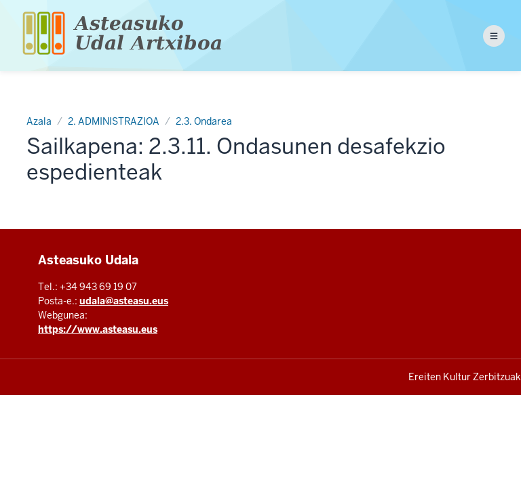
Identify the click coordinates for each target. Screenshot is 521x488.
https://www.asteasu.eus (97, 329)
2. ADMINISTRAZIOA (113, 121)
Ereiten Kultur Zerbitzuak (464, 377)
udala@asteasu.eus (123, 301)
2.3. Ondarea (204, 121)
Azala (39, 121)
